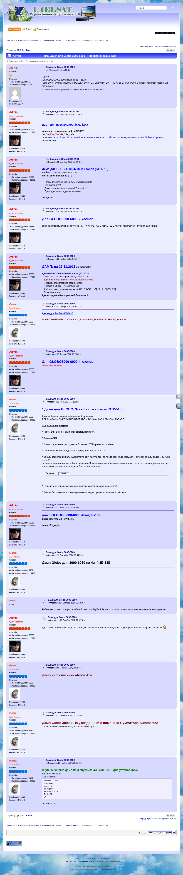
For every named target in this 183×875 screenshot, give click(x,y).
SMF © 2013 (91, 858)
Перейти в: (143, 833)
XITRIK (13, 67)
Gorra (13, 304)
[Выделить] (51, 777)
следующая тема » (167, 46)
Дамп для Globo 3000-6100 (60, 67)
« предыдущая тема (149, 46)
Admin (13, 111)
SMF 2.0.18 (80, 858)
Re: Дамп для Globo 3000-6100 (62, 111)
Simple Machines (103, 858)
